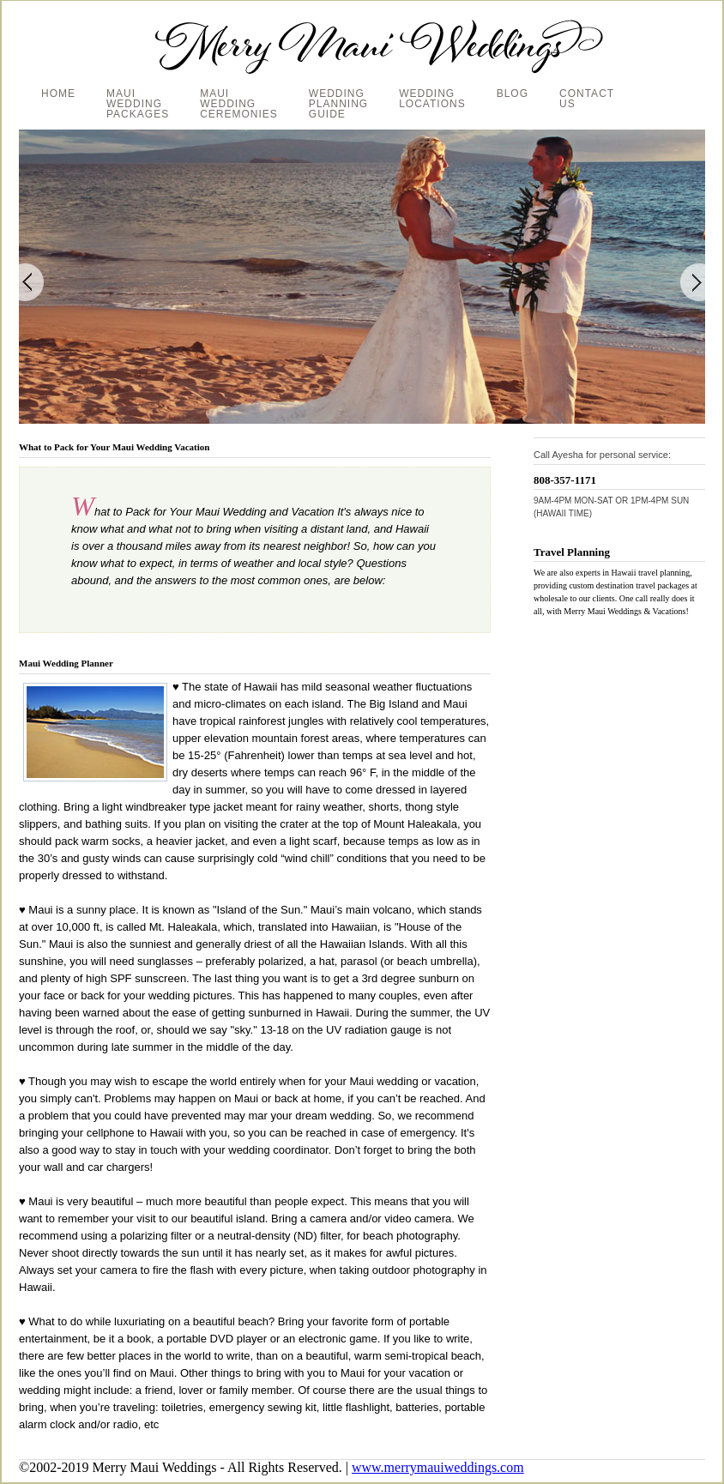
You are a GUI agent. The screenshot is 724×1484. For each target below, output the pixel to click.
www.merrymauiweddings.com (438, 1467)
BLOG (512, 93)
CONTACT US (586, 98)
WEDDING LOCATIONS (432, 98)
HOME (58, 93)
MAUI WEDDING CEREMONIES (239, 103)
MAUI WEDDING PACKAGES (137, 103)
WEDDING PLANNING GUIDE (338, 103)
